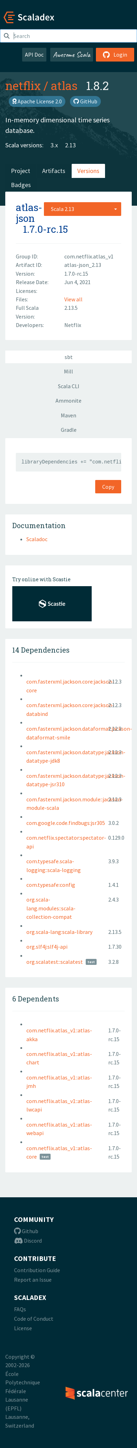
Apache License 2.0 (37, 101)
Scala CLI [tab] (68, 386)
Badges (21, 185)
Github (26, 1231)
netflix (23, 85)
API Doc (34, 54)
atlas (64, 85)
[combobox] (82, 209)
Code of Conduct (33, 1318)
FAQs (20, 1309)
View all (73, 299)
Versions (88, 171)
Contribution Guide (37, 1270)
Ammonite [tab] (68, 400)
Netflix (72, 324)
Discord (28, 1240)
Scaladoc (36, 539)
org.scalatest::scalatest (54, 961)
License (23, 1328)
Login (115, 54)
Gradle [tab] (69, 429)
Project (20, 171)
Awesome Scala (71, 54)
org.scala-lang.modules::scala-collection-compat (51, 908)
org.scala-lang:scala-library (59, 931)
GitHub (85, 101)
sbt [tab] (69, 356)
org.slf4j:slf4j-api (46, 946)
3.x (54, 145)
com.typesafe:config (50, 884)
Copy (108, 486)
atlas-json (29, 213)
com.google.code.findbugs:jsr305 (65, 822)
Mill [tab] (68, 371)
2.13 (70, 145)
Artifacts (53, 171)
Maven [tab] (68, 415)
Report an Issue (33, 1279)
